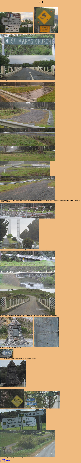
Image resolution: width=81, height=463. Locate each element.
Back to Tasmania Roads (5, 460)
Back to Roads (3, 461)
